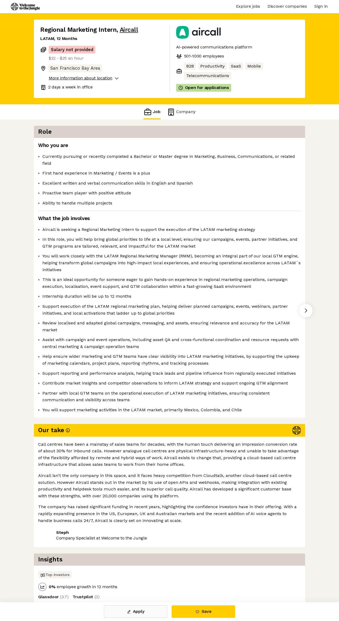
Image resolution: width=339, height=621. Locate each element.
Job (152, 112)
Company (181, 112)
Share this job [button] (55, 579)
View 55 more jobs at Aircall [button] (106, 579)
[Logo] (25, 6)
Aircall (129, 29)
